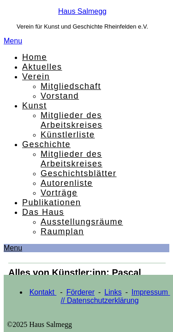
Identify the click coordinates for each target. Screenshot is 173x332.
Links (112, 292)
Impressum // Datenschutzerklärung (115, 296)
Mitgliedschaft (71, 86)
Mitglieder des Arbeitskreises (71, 120)
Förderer (80, 292)
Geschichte (46, 144)
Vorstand (60, 96)
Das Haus (43, 212)
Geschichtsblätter (79, 173)
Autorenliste (67, 183)
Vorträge (59, 192)
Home (34, 57)
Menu (13, 41)
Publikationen (51, 202)
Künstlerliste (68, 134)
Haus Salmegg (82, 11)
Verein (36, 76)
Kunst (34, 105)
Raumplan (62, 231)
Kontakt (43, 292)
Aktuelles (42, 66)
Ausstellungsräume (82, 221)
